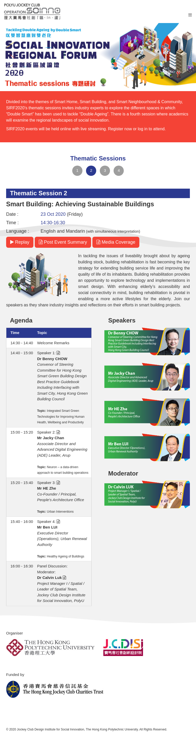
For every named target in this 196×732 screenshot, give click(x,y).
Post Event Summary (63, 242)
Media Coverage (115, 242)
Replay (19, 242)
